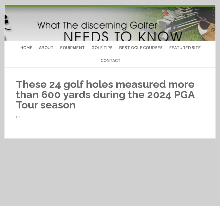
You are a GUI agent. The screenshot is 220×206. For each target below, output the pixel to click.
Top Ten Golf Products (110, 39)
